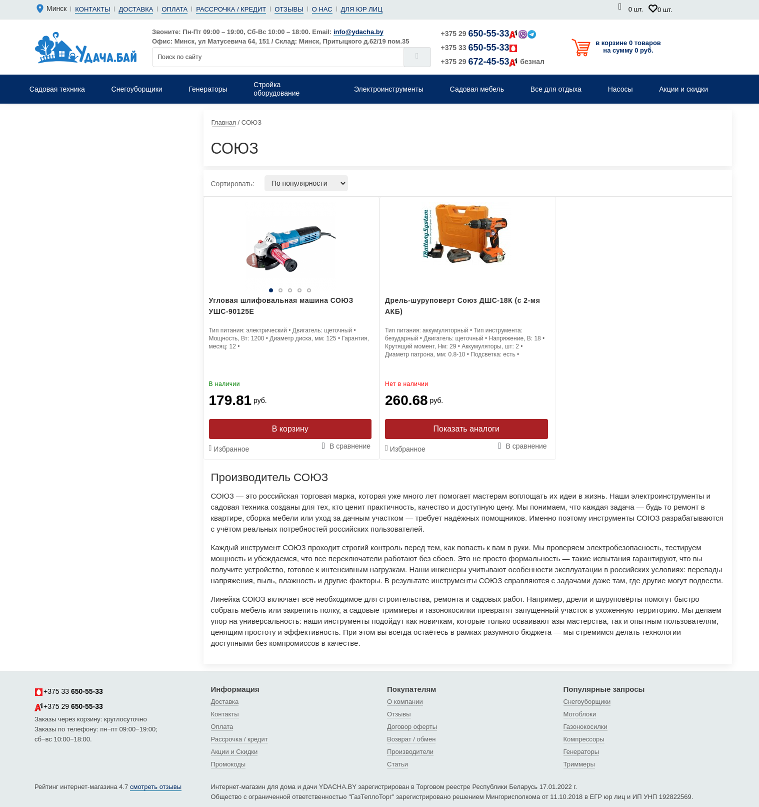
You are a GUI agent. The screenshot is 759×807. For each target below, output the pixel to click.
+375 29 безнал (492, 62)
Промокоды (228, 764)
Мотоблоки (580, 714)
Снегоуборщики (587, 701)
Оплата (175, 9)
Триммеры (579, 764)
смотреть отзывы (156, 786)
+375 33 (479, 48)
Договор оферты (412, 726)
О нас (322, 9)
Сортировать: (233, 184)
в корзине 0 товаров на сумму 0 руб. (628, 46)
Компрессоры (584, 739)
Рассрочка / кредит (231, 9)
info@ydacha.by (359, 32)
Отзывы (288, 9)
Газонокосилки (586, 726)
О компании (405, 701)
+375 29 (488, 34)
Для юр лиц (361, 9)
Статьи (397, 764)
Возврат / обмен (411, 739)
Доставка (135, 9)
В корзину (290, 429)
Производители (410, 751)
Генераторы (582, 751)
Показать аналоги (467, 429)
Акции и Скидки (234, 751)
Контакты (92, 9)
